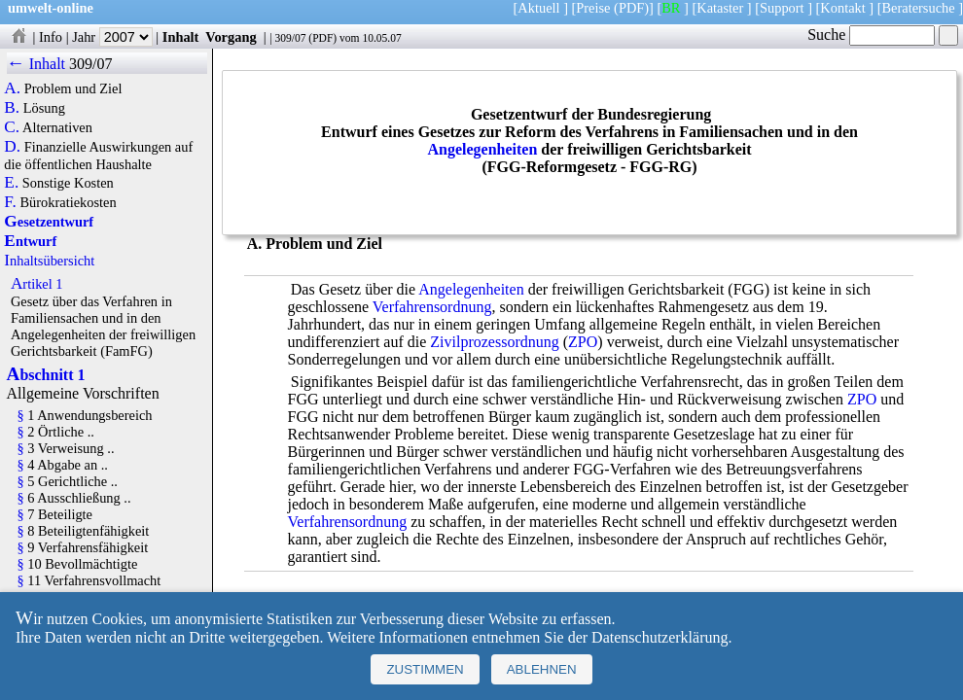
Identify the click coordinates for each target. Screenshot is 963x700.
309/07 (289, 38)
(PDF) (631, 8)
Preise (593, 8)
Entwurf (30, 241)
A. (12, 88)
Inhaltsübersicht (49, 260)
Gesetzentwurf (48, 221)
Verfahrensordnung (432, 306)
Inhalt (180, 37)
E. (11, 183)
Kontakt (842, 8)
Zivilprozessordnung (494, 341)
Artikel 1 (37, 284)
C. (11, 127)
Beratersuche (918, 8)
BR (670, 8)
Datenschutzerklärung (659, 637)
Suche (871, 34)
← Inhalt (36, 63)
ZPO (582, 341)
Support (782, 8)
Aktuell (538, 8)
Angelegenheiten (482, 149)
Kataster (719, 8)
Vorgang (231, 37)
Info (50, 37)
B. (11, 108)
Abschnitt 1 (46, 375)
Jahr (112, 37)
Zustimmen (424, 669)
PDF (322, 38)
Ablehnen (542, 669)
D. (12, 147)
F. (10, 202)
